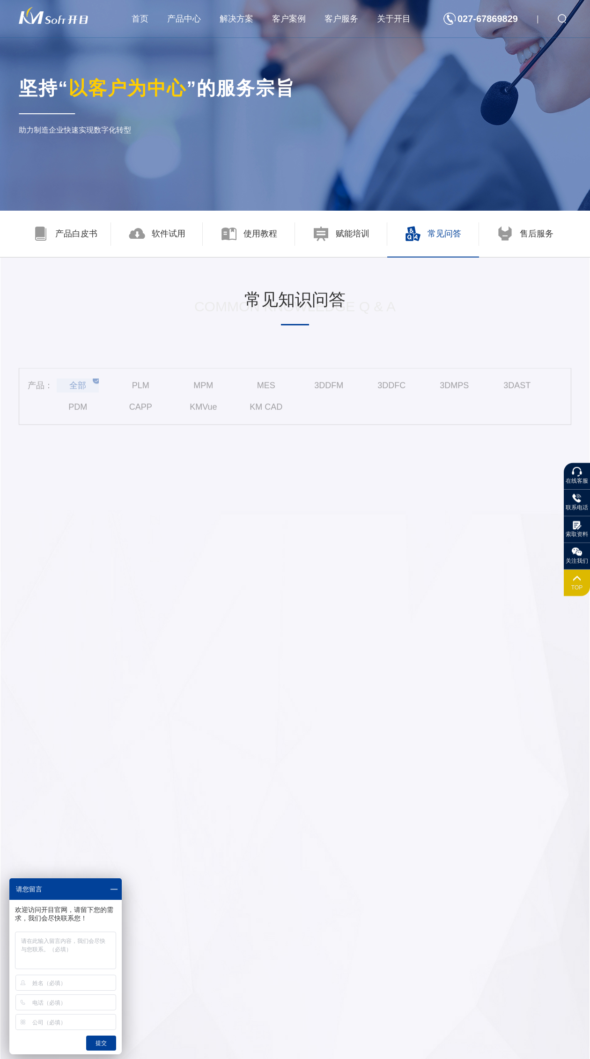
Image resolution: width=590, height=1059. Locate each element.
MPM (203, 390)
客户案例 (289, 18)
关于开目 (394, 18)
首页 (140, 18)
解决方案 (236, 18)
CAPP (140, 411)
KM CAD (266, 411)
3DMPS (454, 390)
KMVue (203, 411)
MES (266, 390)
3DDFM (328, 390)
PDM (77, 411)
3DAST (517, 390)
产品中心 (184, 18)
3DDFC (391, 390)
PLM (140, 390)
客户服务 (341, 18)
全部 (77, 390)
